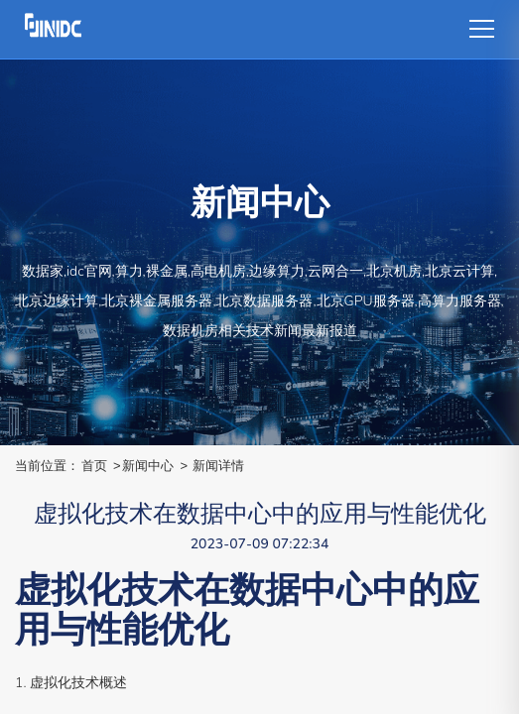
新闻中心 (148, 465)
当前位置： (47, 465)
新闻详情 (218, 465)
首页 (94, 465)
